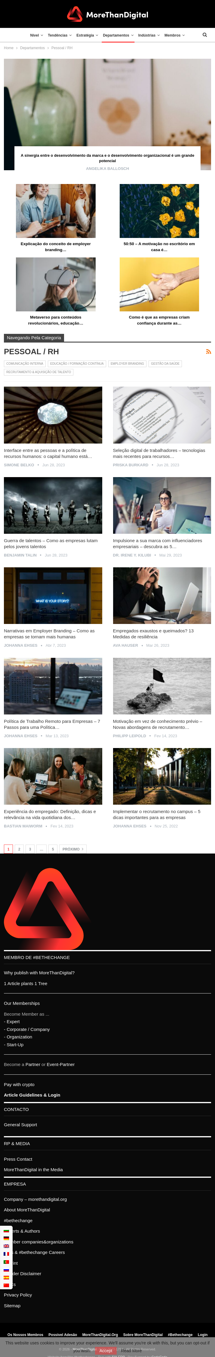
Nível (31, 35)
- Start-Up (13, 1044)
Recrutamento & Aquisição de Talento (38, 372)
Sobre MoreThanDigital (143, 1335)
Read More (131, 1351)
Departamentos (116, 35)
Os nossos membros (25, 1335)
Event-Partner (61, 1064)
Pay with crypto (19, 1084)
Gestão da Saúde (165, 363)
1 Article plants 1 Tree (25, 983)
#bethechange (18, 1220)
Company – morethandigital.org (35, 1199)
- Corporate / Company (27, 1029)
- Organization (18, 1036)
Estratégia (84, 35)
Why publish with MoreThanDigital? (39, 972)
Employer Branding (127, 363)
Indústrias (148, 35)
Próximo (73, 849)
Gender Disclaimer (22, 1273)
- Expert (12, 1021)
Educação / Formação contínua (77, 363)
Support (29, 1124)
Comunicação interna (24, 363)
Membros (176, 35)
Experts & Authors (22, 1231)
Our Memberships (22, 1003)
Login (203, 1335)
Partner (33, 1064)
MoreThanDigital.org (100, 1335)
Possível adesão (62, 1335)
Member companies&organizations (38, 1241)
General (12, 1124)
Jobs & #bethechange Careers (34, 1252)
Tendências (56, 35)
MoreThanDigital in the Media (33, 1169)
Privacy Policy (18, 1294)
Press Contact (18, 1159)
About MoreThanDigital (27, 1209)
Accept (106, 1350)
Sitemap (12, 1305)
